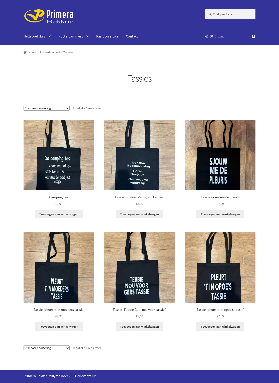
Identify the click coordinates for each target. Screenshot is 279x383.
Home (32, 52)
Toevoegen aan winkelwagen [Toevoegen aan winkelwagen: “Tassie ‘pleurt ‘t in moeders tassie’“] (58, 327)
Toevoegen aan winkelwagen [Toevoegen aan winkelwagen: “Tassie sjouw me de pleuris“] (220, 214)
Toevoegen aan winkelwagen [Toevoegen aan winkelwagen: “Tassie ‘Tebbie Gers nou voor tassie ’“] (139, 327)
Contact (132, 36)
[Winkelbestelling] (47, 108)
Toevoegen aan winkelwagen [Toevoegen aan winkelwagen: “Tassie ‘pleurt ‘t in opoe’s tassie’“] (220, 327)
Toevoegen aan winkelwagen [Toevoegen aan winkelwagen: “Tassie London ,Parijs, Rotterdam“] (139, 214)
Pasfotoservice (107, 36)
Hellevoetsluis (34, 36)
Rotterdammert (70, 36)
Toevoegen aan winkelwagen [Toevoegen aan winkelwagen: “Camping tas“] (58, 214)
